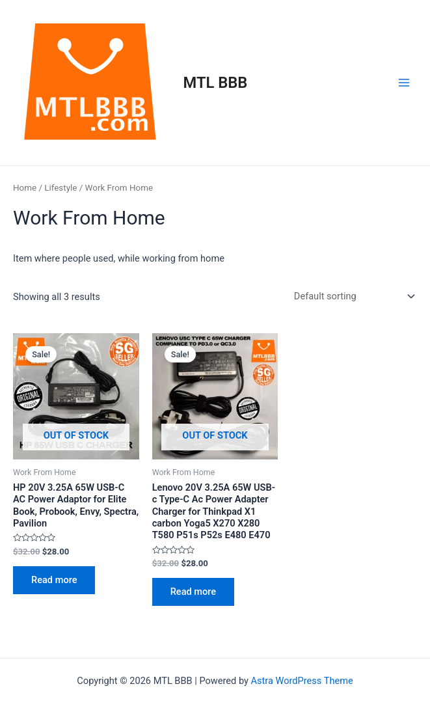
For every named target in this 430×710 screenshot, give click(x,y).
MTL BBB (215, 83)
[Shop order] (351, 296)
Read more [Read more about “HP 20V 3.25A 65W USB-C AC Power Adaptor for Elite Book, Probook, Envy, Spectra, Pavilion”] (54, 580)
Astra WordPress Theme (302, 681)
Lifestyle (60, 188)
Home (24, 188)
